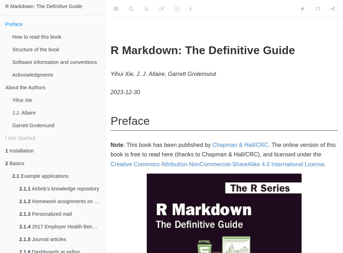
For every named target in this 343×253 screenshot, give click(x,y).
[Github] (318, 9)
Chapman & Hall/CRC (240, 145)
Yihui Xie (22, 100)
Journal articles (42, 239)
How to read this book (36, 37)
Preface (14, 24)
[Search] (131, 9)
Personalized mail (45, 214)
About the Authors (25, 87)
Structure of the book (35, 49)
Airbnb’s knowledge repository (59, 189)
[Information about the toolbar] (190, 9)
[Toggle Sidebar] (116, 9)
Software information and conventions (54, 62)
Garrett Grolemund (33, 125)
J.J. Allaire (23, 113)
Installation (19, 151)
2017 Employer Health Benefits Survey (62, 226)
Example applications (40, 176)
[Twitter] (302, 9)
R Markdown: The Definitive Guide (43, 6)
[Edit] (162, 9)
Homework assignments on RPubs (62, 201)
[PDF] (177, 9)
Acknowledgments (32, 75)
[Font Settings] (146, 9)
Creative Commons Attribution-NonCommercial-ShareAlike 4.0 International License (218, 164)
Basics (15, 163)
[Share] (332, 9)
